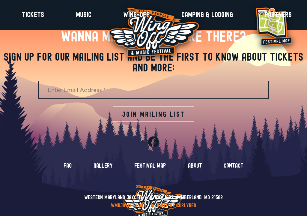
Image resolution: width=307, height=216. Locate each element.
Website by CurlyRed (173, 205)
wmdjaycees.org (128, 205)
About (195, 170)
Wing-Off (136, 15)
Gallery (103, 170)
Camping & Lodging (207, 15)
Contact (233, 170)
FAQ (68, 170)
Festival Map (150, 170)
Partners (278, 15)
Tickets (33, 15)
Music (83, 15)
